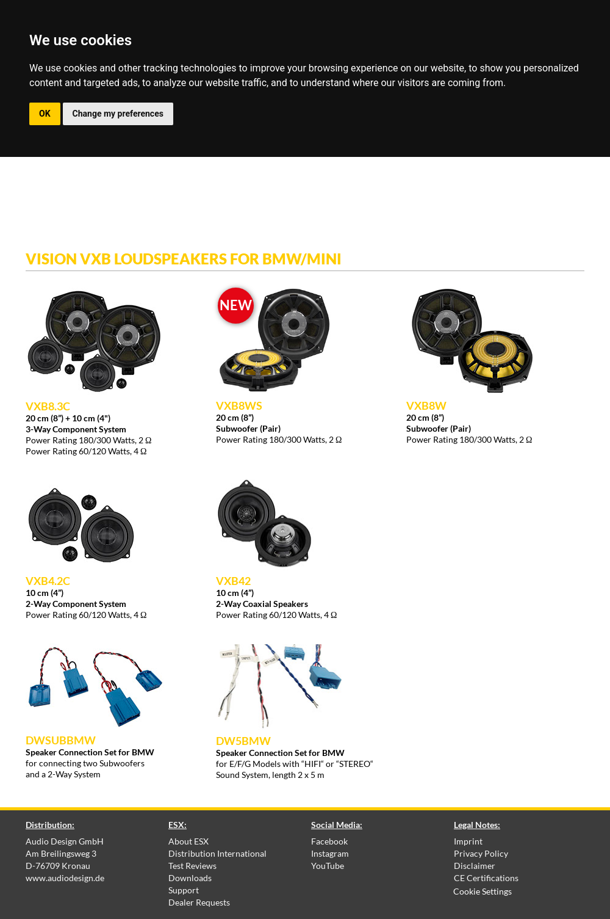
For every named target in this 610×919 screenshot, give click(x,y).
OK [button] (45, 113)
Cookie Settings (482, 891)
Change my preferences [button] (118, 113)
